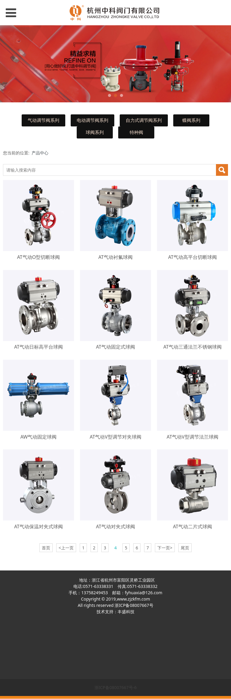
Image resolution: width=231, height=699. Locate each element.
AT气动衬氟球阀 (115, 257)
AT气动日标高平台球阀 (38, 346)
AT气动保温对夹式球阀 (38, 526)
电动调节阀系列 (92, 120)
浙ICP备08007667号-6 (115, 687)
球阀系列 (95, 132)
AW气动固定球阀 (38, 436)
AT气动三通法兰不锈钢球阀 (192, 346)
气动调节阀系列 (43, 120)
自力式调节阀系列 (144, 120)
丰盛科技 (126, 611)
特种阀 (136, 132)
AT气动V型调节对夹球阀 (115, 436)
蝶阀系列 (191, 120)
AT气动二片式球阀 (192, 526)
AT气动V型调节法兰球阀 (192, 436)
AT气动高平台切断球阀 (192, 257)
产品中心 (40, 153)
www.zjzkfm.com (133, 599)
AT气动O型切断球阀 (38, 257)
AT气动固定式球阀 (115, 346)
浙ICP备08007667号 (134, 605)
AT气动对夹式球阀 (115, 526)
